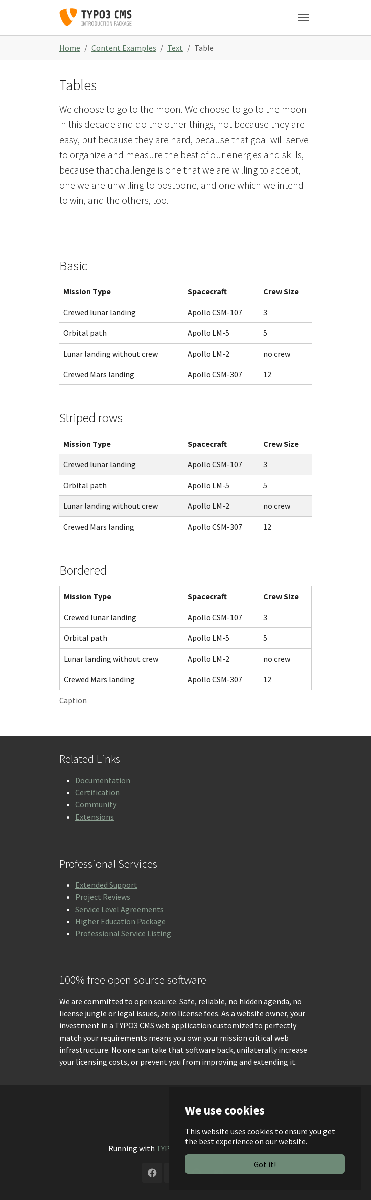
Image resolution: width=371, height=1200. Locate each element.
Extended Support (106, 885)
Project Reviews (102, 897)
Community (95, 804)
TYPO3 (167, 1148)
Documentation (102, 780)
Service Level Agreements (119, 909)
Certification (97, 792)
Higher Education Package (120, 921)
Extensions (94, 816)
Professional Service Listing (123, 933)
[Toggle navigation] (303, 17)
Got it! (265, 1164)
